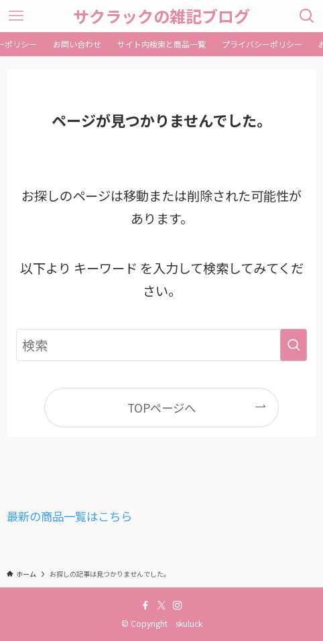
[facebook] (145, 605)
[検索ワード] (161, 345)
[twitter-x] (161, 605)
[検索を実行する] (293, 345)
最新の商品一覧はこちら (69, 516)
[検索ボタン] (307, 16)
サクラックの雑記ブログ (161, 16)
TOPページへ (161, 407)
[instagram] (178, 605)
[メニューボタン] (16, 16)
